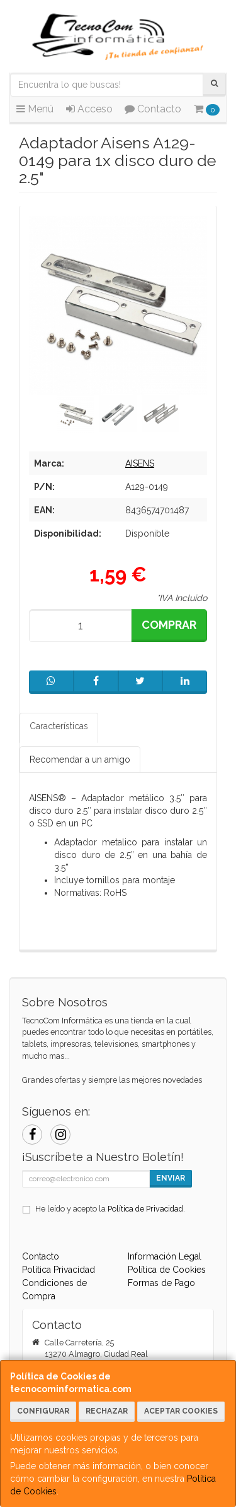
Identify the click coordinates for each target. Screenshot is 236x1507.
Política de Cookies (167, 1270)
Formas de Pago (161, 1283)
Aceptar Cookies (181, 1411)
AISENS (139, 463)
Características (59, 726)
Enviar (170, 1178)
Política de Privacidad (145, 1208)
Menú (34, 109)
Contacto (153, 109)
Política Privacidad (58, 1270)
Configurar (43, 1411)
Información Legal (164, 1256)
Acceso (89, 109)
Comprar (169, 624)
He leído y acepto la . (110, 1208)
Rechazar (107, 1411)
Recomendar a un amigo (80, 759)
